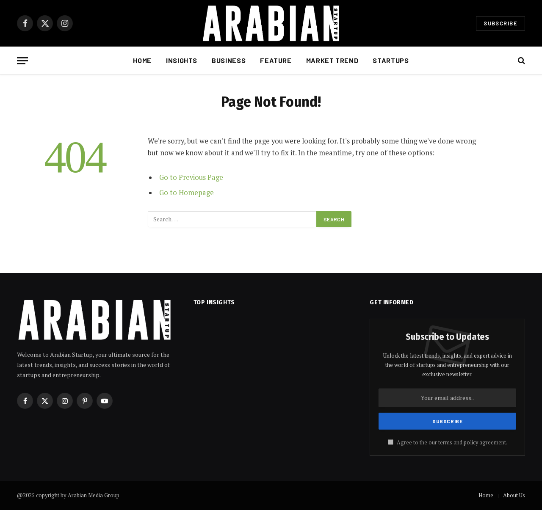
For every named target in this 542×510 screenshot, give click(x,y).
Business (229, 60)
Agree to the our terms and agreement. (447, 442)
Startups (391, 60)
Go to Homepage (186, 192)
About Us (514, 495)
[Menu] (22, 60)
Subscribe (500, 23)
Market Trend (332, 60)
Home (142, 60)
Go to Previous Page (191, 177)
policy (471, 442)
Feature (275, 60)
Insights (181, 60)
